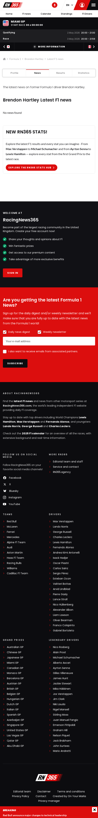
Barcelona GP (15, 678)
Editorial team (22, 791)
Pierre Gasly (60, 594)
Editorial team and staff (68, 461)
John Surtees (61, 746)
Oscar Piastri (61, 563)
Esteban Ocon (62, 578)
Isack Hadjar (60, 557)
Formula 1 (15, 58)
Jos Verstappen (63, 694)
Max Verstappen (28, 422)
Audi (9, 547)
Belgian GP (13, 694)
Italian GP (13, 709)
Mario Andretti (62, 751)
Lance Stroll (60, 599)
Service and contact (66, 466)
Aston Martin (15, 552)
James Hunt (60, 678)
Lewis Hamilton (62, 542)
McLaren (12, 526)
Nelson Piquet (61, 735)
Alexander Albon (63, 609)
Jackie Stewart (62, 683)
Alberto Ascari (61, 662)
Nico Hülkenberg (63, 604)
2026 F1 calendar (33, 433)
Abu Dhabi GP (15, 746)
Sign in (12, 273)
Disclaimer (44, 791)
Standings (66, 13)
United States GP (17, 730)
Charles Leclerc (59, 426)
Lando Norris (11, 426)
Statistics (83, 73)
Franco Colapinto (64, 625)
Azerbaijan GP (15, 720)
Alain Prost (59, 652)
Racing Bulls (14, 563)
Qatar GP (12, 740)
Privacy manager (49, 801)
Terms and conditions (71, 791)
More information (49, 46)
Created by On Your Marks (69, 796)
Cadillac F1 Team (17, 573)
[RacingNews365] (49, 778)
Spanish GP (14, 714)
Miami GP (13, 662)
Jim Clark (59, 699)
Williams (12, 568)
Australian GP (15, 647)
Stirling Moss (60, 714)
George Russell (32, 426)
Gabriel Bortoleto (63, 630)
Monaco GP (14, 673)
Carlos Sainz (60, 568)
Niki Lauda (59, 704)
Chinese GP (14, 652)
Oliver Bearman (63, 620)
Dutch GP (13, 704)
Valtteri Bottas (62, 583)
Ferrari (11, 531)
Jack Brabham (62, 740)
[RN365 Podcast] (55, 5)
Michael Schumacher (66, 657)
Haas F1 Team (15, 557)
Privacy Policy (20, 796)
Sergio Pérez (60, 573)
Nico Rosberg (61, 647)
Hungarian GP (15, 699)
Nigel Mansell (61, 709)
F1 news (26, 13)
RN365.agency (62, 472)
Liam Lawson (61, 615)
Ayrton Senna (61, 668)
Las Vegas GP (15, 735)
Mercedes (13, 537)
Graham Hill (60, 730)
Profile (14, 73)
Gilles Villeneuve (63, 673)
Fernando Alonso (57, 422)
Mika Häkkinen (62, 688)
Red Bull (11, 521)
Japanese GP (15, 657)
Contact (41, 796)
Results (60, 73)
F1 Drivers (87, 13)
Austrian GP (14, 683)
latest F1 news (23, 401)
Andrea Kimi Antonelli (66, 552)
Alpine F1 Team (16, 542)
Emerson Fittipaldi (64, 725)
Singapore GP (15, 725)
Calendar (46, 13)
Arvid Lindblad (61, 589)
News (37, 73)
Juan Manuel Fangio (65, 720)
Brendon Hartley (34, 58)
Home (9, 13)
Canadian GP (15, 668)
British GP (12, 688)
